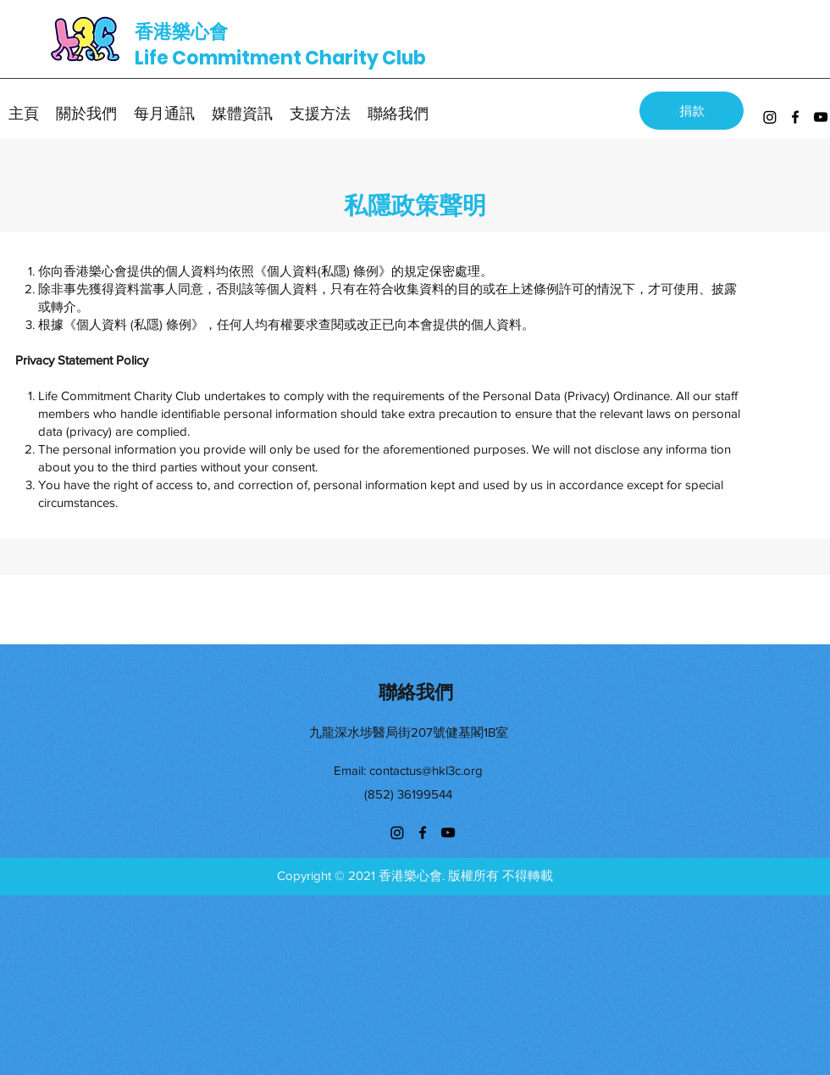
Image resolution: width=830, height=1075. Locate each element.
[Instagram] (769, 117)
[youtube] (820, 117)
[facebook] (795, 117)
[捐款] (691, 111)
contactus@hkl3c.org (426, 770)
